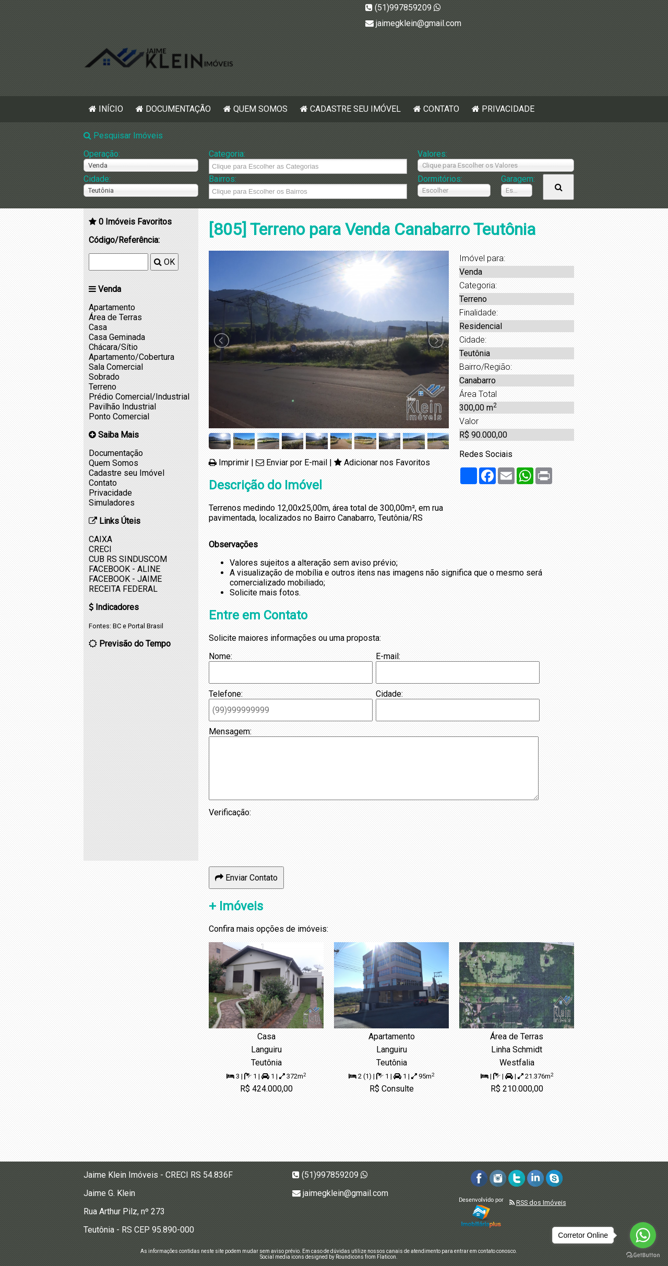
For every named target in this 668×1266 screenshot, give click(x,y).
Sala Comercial (116, 367)
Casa (98, 327)
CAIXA (100, 539)
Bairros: (222, 179)
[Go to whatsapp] (643, 1235)
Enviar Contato (246, 878)
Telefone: (226, 694)
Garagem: (516, 179)
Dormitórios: (440, 179)
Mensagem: (230, 731)
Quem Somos (260, 109)
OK (164, 262)
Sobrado (104, 377)
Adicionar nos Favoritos (387, 462)
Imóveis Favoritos (135, 222)
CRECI (100, 549)
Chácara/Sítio (113, 347)
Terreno (102, 387)
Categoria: (227, 154)
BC (117, 626)
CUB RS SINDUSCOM (128, 559)
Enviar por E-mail (296, 462)
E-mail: (388, 656)
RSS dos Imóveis (541, 1202)
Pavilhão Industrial (122, 407)
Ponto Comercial (119, 416)
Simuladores (112, 503)
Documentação (178, 109)
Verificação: (230, 812)
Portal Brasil (145, 626)
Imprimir (234, 462)
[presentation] (288, 837)
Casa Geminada (117, 337)
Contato (441, 109)
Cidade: (97, 179)
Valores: (432, 154)
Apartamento (112, 307)
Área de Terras (115, 317)
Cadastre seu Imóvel (355, 109)
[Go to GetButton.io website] (643, 1255)
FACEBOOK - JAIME (125, 579)
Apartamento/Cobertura (131, 357)
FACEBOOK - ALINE (124, 569)
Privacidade (508, 109)
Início (111, 109)
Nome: (220, 656)
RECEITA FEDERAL (123, 589)
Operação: (102, 154)
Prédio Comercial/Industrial (139, 397)
